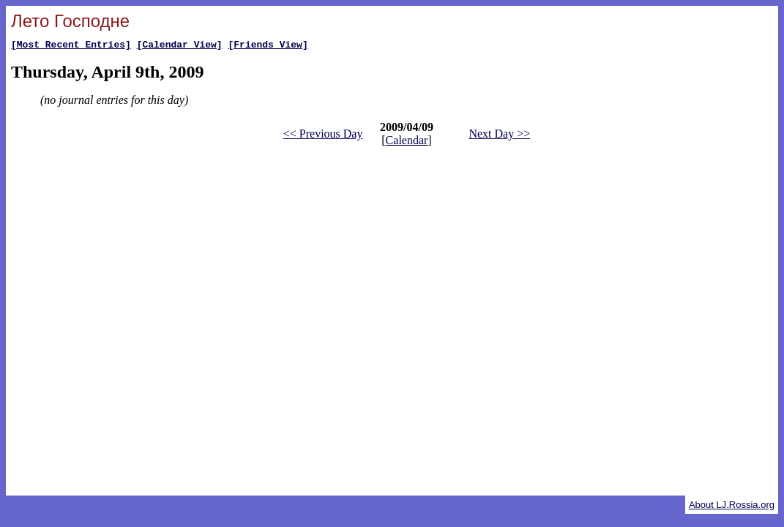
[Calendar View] (180, 46)
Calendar (407, 142)
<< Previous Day (323, 136)
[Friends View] (267, 46)
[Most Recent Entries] (71, 46)
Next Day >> (499, 136)
